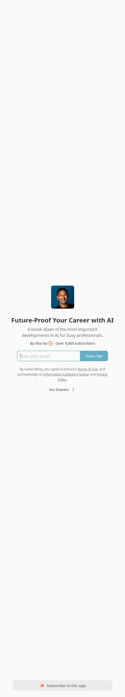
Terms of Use (87, 369)
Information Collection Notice (66, 374)
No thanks (62, 389)
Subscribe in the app (62, 685)
